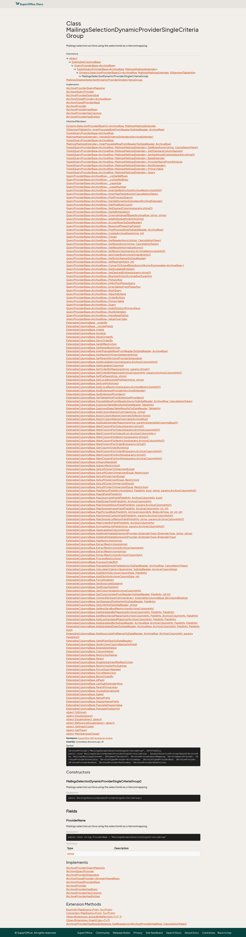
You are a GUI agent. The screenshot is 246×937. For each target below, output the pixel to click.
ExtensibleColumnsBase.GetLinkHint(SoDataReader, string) (101, 605)
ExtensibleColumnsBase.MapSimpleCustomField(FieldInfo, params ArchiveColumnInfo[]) (119, 515)
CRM (92, 738)
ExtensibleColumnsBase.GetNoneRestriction (93, 347)
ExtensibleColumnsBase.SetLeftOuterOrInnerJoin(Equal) (100, 483)
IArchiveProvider (76, 106)
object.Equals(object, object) (84, 719)
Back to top (224, 932)
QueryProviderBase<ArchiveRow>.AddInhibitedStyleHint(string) (105, 218)
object (73, 58)
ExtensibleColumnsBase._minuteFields (89, 326)
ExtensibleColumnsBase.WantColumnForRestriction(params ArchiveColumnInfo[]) (115, 440)
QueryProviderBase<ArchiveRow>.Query (91, 304)
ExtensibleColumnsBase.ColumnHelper (90, 651)
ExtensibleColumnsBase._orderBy (86, 322)
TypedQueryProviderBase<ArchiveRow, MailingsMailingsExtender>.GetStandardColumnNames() (124, 151)
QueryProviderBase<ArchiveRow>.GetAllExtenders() (98, 211)
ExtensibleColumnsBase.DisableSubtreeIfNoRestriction (99, 662)
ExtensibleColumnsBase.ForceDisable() (90, 579)
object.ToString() (76, 712)
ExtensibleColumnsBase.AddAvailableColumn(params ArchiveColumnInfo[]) (112, 362)
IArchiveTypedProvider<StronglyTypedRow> (93, 878)
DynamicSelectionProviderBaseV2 (100, 72)
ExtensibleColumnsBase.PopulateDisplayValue (94, 705)
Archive (109, 738)
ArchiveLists (100, 738)
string (70, 853)
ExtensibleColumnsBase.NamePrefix (88, 697)
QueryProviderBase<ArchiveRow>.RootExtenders (96, 311)
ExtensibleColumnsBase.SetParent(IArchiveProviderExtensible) (104, 358)
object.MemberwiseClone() (82, 733)
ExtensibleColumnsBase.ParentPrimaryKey (92, 687)
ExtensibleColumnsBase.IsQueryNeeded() (91, 462)
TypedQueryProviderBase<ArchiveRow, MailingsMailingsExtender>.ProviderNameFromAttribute (124, 161)
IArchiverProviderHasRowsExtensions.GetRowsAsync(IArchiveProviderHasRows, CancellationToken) (126, 923)
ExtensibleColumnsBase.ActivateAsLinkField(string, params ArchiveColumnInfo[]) (115, 526)
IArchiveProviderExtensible (82, 95)
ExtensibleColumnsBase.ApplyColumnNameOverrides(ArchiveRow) (107, 419)
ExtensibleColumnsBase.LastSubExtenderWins (94, 683)
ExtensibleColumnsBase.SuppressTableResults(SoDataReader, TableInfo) (110, 404)
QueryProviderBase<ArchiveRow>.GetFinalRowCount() (99, 204)
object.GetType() (76, 730)
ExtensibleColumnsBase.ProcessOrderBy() (92, 562)
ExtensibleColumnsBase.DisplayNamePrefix (92, 701)
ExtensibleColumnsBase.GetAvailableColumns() (95, 365)
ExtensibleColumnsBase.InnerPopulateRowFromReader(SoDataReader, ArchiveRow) (117, 351)
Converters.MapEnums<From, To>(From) (90, 913)
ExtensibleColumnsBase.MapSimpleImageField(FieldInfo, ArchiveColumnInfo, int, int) (117, 508)
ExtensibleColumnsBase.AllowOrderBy (89, 336)
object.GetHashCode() (80, 726)
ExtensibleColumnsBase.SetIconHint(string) (92, 383)
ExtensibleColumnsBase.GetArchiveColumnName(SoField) (101, 644)
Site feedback (154, 932)
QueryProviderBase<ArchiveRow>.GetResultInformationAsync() (104, 247)
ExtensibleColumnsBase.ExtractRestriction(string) (96, 551)
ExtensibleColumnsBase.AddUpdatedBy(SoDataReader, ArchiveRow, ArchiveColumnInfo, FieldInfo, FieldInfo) (132, 623)
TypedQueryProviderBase (92, 69)
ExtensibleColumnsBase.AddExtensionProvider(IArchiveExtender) (106, 390)
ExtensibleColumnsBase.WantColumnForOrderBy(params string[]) (106, 444)
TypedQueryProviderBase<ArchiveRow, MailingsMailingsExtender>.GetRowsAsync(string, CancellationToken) (132, 147)
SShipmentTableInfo (182, 72)
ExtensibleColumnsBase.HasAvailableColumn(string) (97, 530)
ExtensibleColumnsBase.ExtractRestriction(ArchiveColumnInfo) (104, 555)
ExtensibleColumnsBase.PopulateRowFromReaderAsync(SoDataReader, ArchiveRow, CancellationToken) (129, 401)
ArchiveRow (107, 65)
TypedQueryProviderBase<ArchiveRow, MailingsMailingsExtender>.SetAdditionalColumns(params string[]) (130, 154)
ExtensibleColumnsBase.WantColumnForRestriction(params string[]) (107, 437)
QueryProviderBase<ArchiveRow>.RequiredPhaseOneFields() (103, 226)
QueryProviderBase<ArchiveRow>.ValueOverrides (96, 319)
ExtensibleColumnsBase (86, 62)
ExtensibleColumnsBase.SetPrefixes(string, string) (96, 376)
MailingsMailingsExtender (140, 69)
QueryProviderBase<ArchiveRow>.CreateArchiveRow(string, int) (105, 233)
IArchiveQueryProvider (80, 91)
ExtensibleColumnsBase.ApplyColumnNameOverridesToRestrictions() (108, 415)
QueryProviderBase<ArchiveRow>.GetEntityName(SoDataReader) (106, 258)
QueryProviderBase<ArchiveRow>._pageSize (93, 183)
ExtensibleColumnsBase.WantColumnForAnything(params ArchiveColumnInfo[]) (114, 458)
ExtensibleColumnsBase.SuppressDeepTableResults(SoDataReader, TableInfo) (113, 408)
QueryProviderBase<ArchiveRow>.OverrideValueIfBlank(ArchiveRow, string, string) (116, 215)
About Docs (192, 932)
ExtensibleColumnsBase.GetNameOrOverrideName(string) (102, 354)
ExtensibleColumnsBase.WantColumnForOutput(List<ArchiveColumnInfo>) (111, 433)
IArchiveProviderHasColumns (84, 113)
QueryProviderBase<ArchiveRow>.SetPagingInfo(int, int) (100, 261)
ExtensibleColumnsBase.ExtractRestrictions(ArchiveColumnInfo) (105, 547)
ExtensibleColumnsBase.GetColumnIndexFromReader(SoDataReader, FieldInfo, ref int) (118, 594)
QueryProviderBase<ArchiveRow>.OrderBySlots (95, 297)
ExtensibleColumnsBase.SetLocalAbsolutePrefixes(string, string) (105, 379)
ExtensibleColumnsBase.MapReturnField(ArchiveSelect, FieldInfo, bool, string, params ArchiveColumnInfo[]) (131, 490)
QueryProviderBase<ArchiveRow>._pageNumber (96, 186)
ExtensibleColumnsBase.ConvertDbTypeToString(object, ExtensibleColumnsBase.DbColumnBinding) (127, 597)
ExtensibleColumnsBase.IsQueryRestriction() (93, 465)
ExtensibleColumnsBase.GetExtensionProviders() (95, 394)
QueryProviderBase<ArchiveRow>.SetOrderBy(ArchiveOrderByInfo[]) (108, 254)
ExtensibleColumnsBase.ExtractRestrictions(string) (96, 544)
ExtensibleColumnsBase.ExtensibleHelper (91, 647)
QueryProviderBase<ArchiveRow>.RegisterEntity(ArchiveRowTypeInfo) (109, 276)
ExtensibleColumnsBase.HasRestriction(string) (94, 540)
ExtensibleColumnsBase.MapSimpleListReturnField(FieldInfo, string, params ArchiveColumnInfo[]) (125, 519)
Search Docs (173, 932)
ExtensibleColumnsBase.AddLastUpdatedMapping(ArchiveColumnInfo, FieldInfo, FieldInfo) (121, 619)
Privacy (138, 932)
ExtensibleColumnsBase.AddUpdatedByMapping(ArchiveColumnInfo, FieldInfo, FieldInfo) (120, 612)
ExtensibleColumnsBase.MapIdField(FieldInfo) (94, 494)
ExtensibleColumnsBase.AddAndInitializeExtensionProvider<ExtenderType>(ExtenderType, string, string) (129, 533)
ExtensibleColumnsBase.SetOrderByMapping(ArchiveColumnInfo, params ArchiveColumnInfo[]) (124, 372)
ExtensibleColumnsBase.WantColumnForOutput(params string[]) (105, 426)
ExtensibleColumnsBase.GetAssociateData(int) (94, 583)
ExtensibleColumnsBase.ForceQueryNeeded (93, 669)
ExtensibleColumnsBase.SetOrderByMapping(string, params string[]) (108, 369)
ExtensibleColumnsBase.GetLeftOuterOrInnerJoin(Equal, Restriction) (107, 472)
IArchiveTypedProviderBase (83, 102)
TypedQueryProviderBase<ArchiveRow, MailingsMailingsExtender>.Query (110, 172)
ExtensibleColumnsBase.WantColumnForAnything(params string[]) (106, 454)
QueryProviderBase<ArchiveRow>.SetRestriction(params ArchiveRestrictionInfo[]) (115, 251)
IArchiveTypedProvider (80, 98)
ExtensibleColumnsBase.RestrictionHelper (91, 655)
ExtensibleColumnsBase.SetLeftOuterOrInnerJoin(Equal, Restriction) (107, 487)
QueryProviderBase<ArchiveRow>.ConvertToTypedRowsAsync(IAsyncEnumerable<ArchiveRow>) (125, 265)
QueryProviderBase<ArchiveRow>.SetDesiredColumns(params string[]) (109, 208)
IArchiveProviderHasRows (81, 109)
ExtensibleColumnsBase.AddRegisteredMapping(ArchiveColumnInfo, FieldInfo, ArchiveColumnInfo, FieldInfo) (132, 615)
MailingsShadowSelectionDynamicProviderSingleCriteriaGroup (104, 79)
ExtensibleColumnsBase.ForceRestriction (91, 672)
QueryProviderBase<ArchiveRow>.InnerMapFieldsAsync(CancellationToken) (112, 193)
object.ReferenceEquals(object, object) (90, 723)
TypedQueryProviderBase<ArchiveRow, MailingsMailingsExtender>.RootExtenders (116, 165)
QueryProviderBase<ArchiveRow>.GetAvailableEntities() (100, 269)
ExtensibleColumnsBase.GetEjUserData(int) (92, 587)
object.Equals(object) (79, 715)
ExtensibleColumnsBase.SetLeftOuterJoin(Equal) (95, 476)
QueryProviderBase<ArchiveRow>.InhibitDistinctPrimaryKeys (103, 308)
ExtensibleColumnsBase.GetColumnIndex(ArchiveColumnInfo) (103, 590)
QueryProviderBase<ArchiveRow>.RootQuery (94, 290)
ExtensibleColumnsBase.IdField (85, 680)
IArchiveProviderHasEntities (83, 116)
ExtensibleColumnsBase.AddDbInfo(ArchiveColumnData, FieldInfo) (106, 572)
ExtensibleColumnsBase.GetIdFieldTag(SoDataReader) (99, 640)
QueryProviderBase (86, 65)
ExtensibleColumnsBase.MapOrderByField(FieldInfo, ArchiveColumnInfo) (110, 522)
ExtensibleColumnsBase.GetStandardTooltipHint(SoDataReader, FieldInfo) (110, 601)
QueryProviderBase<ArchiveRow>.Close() (91, 236)
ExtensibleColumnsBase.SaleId (85, 694)
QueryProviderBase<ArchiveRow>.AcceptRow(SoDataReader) (104, 222)
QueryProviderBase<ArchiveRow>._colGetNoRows (97, 179)
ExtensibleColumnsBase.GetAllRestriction (91, 344)
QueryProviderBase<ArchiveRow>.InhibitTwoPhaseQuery (100, 283)
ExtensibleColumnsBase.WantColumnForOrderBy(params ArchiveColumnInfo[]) (114, 451)
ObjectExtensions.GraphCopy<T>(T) (88, 920)
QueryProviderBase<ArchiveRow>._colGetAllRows (97, 176)
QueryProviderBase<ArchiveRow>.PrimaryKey (94, 279)
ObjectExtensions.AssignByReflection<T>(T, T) (94, 916)
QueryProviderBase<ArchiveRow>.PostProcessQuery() (99, 197)
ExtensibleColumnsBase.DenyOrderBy (89, 340)
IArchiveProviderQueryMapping (85, 88)
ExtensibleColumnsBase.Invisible (86, 333)
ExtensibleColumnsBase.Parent (85, 658)
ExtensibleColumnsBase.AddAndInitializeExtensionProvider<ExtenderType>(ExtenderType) (121, 537)
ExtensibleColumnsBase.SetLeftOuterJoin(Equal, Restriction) (102, 479)
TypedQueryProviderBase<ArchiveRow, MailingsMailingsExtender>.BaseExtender (115, 158)
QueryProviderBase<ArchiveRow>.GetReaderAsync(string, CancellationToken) (113, 240)
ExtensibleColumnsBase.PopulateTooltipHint (93, 708)
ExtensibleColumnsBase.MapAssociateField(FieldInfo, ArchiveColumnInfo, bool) (114, 497)
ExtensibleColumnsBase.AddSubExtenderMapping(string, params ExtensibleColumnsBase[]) (122, 422)
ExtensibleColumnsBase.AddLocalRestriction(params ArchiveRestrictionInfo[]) (113, 387)
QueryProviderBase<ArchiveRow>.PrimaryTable (95, 301)
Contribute (208, 932)
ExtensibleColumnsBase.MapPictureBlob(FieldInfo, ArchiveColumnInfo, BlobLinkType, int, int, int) (124, 512)
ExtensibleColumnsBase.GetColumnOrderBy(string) (97, 447)
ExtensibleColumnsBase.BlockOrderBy (89, 676)
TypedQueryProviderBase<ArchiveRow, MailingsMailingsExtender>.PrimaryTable (114, 168)
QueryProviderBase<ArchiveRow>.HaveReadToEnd (97, 315)
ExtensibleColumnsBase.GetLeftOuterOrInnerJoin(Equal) (100, 469)
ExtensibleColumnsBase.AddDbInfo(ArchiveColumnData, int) (102, 576)
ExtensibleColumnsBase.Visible (85, 329)
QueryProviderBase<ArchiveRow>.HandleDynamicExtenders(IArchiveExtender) (114, 201)
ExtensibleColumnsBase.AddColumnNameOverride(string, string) (105, 412)
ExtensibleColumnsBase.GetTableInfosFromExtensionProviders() (105, 397)
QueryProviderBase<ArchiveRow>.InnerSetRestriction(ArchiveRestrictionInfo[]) (114, 190)
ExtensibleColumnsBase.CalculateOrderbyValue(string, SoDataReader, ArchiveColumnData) (121, 569)
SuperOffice (83, 738)
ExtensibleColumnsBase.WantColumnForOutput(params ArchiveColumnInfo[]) (113, 429)
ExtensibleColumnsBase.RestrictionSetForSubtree (96, 665)
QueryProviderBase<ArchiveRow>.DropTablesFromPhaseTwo (103, 286)
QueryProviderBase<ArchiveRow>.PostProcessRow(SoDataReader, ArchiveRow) (114, 229)
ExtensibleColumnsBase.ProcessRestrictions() (94, 558)
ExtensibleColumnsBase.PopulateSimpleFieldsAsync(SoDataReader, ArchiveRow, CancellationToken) (127, 565)
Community (103, 932)
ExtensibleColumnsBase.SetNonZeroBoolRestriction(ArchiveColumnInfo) (110, 608)
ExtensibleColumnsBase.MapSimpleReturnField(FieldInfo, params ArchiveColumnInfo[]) (118, 505)
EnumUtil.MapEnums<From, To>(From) (89, 909)
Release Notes (121, 932)
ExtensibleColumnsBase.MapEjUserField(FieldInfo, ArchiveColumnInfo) (108, 501)
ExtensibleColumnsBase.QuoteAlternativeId (92, 690)
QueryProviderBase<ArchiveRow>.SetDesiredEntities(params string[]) (108, 272)
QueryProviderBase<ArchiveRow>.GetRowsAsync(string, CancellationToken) (112, 244)
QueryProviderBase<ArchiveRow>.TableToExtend (96, 294)
